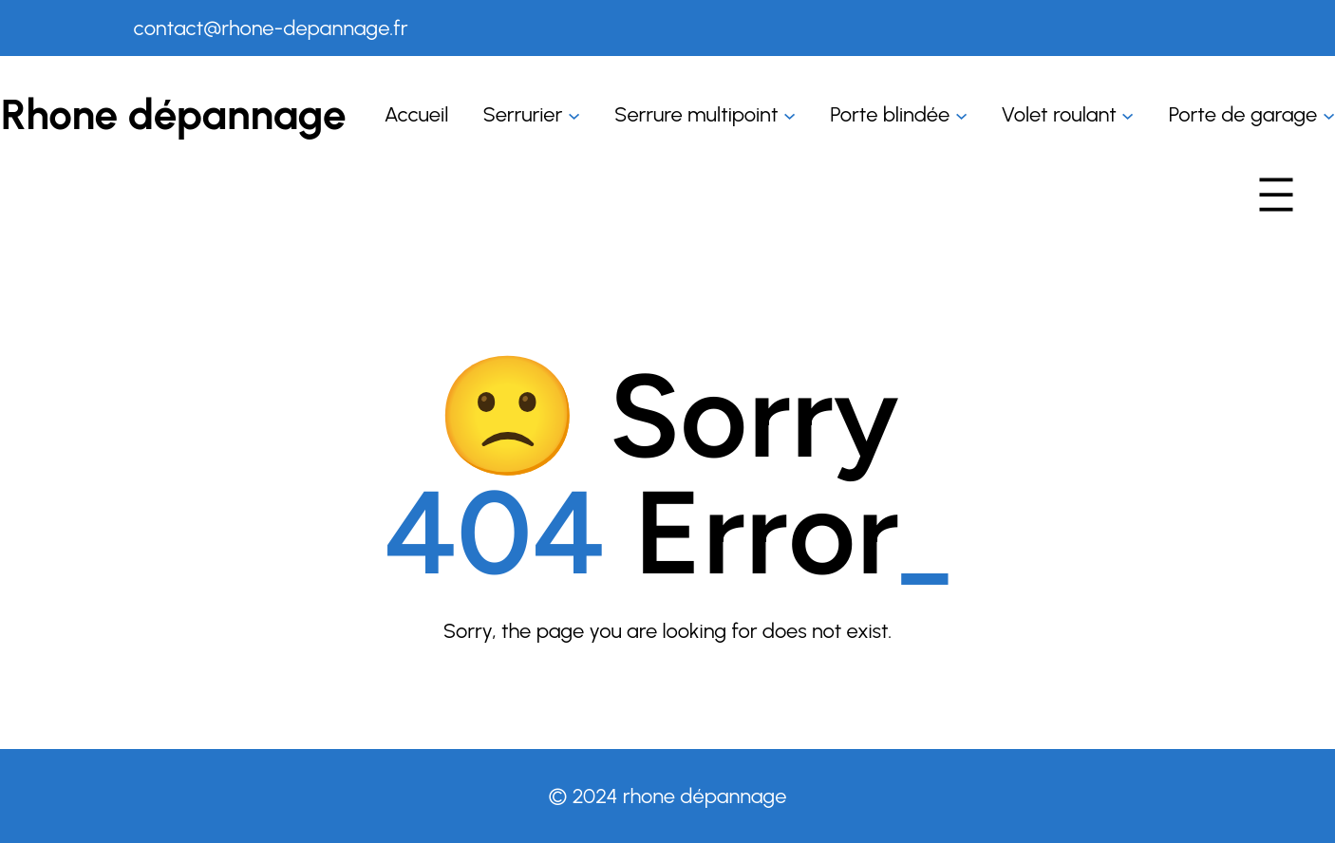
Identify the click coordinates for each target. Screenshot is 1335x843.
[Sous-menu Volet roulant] (1127, 114)
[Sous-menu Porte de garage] (1329, 114)
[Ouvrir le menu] (1276, 194)
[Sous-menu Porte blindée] (961, 114)
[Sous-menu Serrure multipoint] (789, 114)
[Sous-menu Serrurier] (574, 114)
